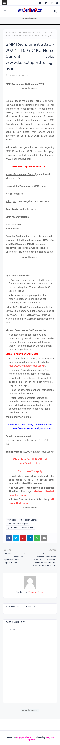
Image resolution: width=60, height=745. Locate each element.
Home (8, 32)
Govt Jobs (16, 32)
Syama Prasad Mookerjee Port (20, 527)
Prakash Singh (14, 75)
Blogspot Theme (23, 737)
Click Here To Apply (30, 471)
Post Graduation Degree (17, 524)
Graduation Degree (28, 520)
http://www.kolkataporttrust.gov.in (27, 365)
